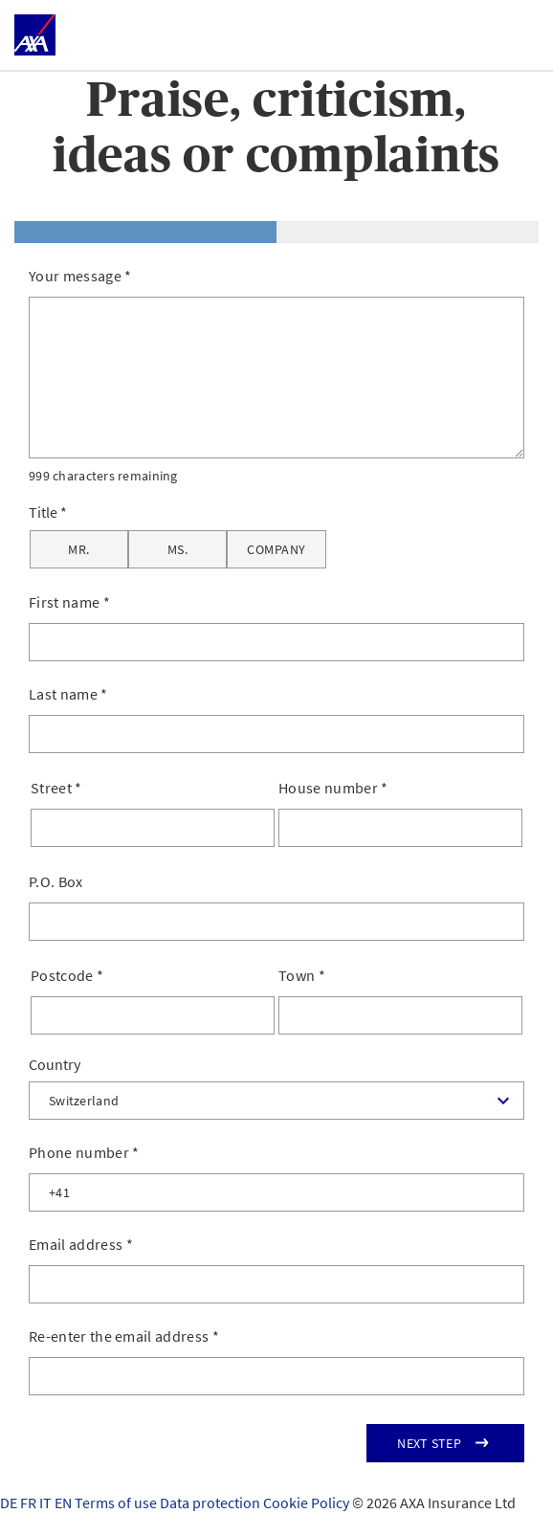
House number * (333, 787)
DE (10, 1502)
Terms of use (117, 1502)
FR (29, 1502)
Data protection (211, 1502)
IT (47, 1502)
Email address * (81, 1244)
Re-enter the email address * (124, 1336)
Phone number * (84, 1152)
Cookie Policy (307, 1502)
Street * (56, 787)
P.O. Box (56, 881)
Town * (301, 975)
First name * (69, 602)
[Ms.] (177, 549)
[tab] (145, 232)
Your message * (80, 275)
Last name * (68, 693)
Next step (429, 1443)
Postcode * (67, 975)
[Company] (276, 549)
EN (65, 1502)
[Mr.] (79, 549)
